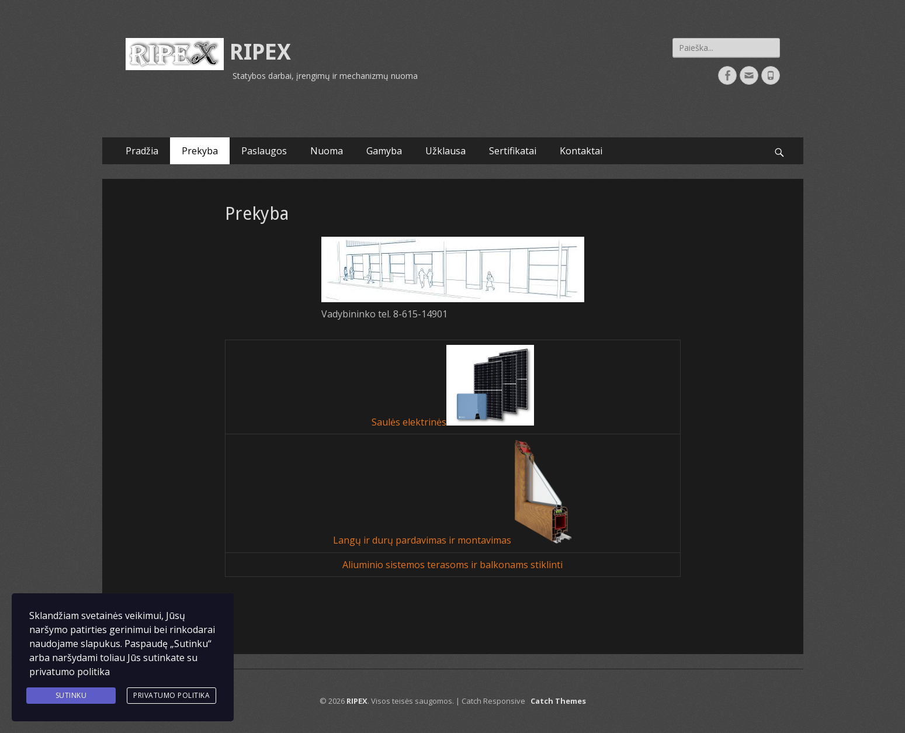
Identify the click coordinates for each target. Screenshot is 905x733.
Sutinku (71, 695)
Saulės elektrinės (409, 422)
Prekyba (200, 150)
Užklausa (445, 150)
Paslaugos (264, 150)
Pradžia (142, 150)
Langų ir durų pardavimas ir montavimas (423, 540)
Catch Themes (558, 701)
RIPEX (260, 52)
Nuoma (326, 150)
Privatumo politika (171, 695)
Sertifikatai (512, 150)
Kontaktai (581, 150)
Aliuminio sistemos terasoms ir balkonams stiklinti (452, 564)
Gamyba (384, 150)
